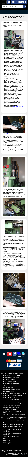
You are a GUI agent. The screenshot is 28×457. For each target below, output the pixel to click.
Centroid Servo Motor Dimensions (11, 389)
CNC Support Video (8, 387)
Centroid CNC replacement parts (11, 405)
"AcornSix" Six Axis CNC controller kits (13, 424)
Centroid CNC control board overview (12, 419)
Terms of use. (23, 454)
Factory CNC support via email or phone (13, 403)
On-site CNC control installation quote (12, 395)
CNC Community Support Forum (11, 375)
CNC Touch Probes (8, 441)
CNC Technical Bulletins (9, 379)
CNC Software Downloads (9, 381)
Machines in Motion (18, 106)
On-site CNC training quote (10, 397)
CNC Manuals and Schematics (11, 377)
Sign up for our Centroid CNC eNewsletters (14, 414)
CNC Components (7, 438)
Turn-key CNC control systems (11, 436)
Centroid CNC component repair (11, 407)
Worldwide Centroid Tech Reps (11, 409)
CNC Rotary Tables (8, 443)
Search (24, 6)
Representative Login (8, 391)
